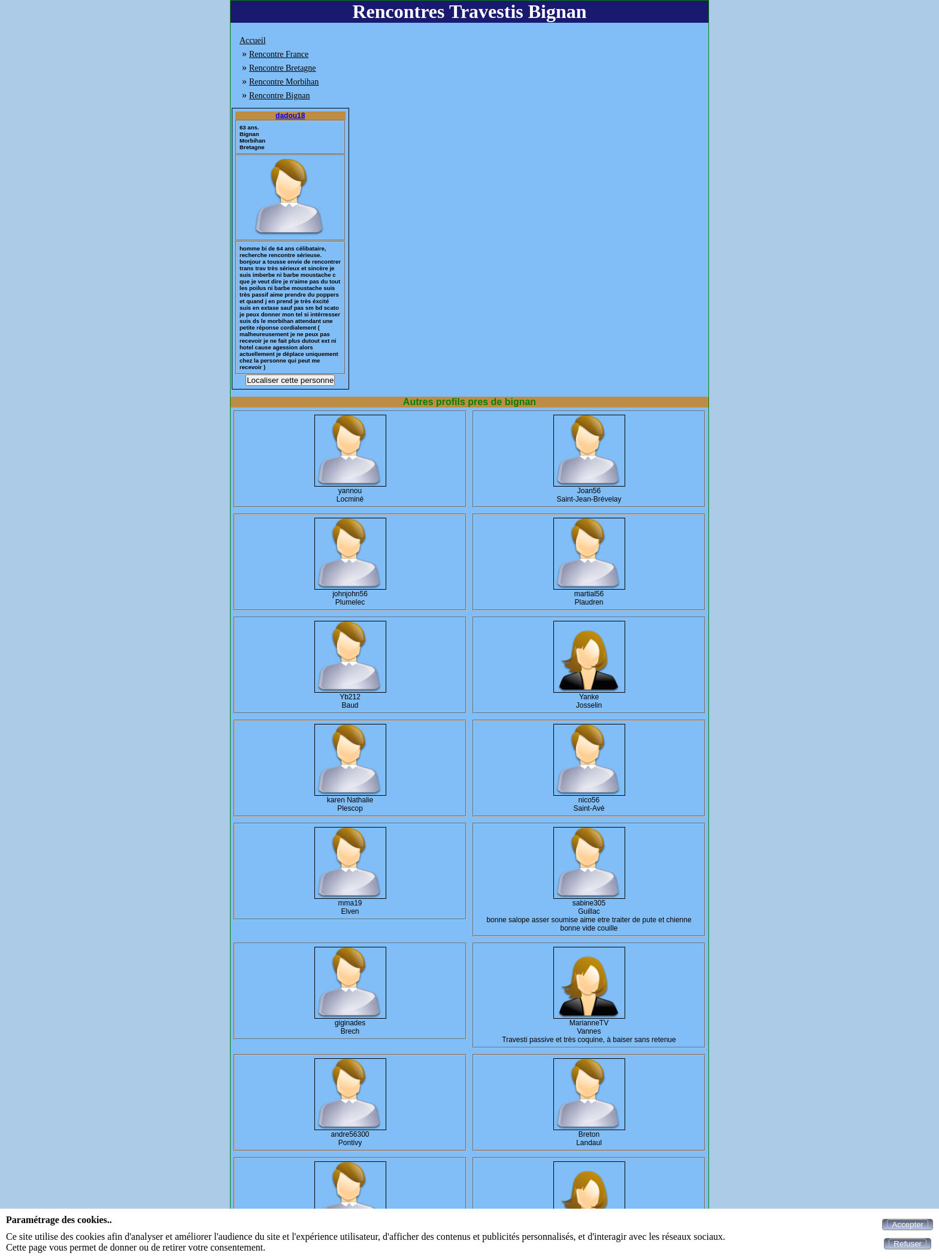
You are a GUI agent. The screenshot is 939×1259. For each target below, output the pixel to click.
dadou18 (290, 115)
